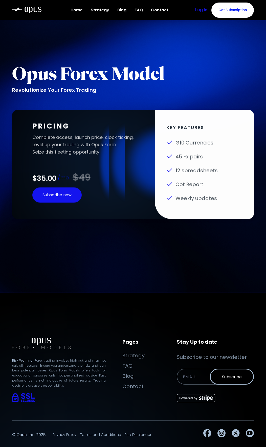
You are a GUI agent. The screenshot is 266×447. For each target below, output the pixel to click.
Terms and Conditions (100, 434)
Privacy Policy (64, 434)
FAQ (139, 10)
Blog (121, 10)
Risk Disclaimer (138, 434)
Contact (159, 10)
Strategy (100, 10)
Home (77, 10)
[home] (26, 10)
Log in (201, 10)
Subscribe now (57, 198)
